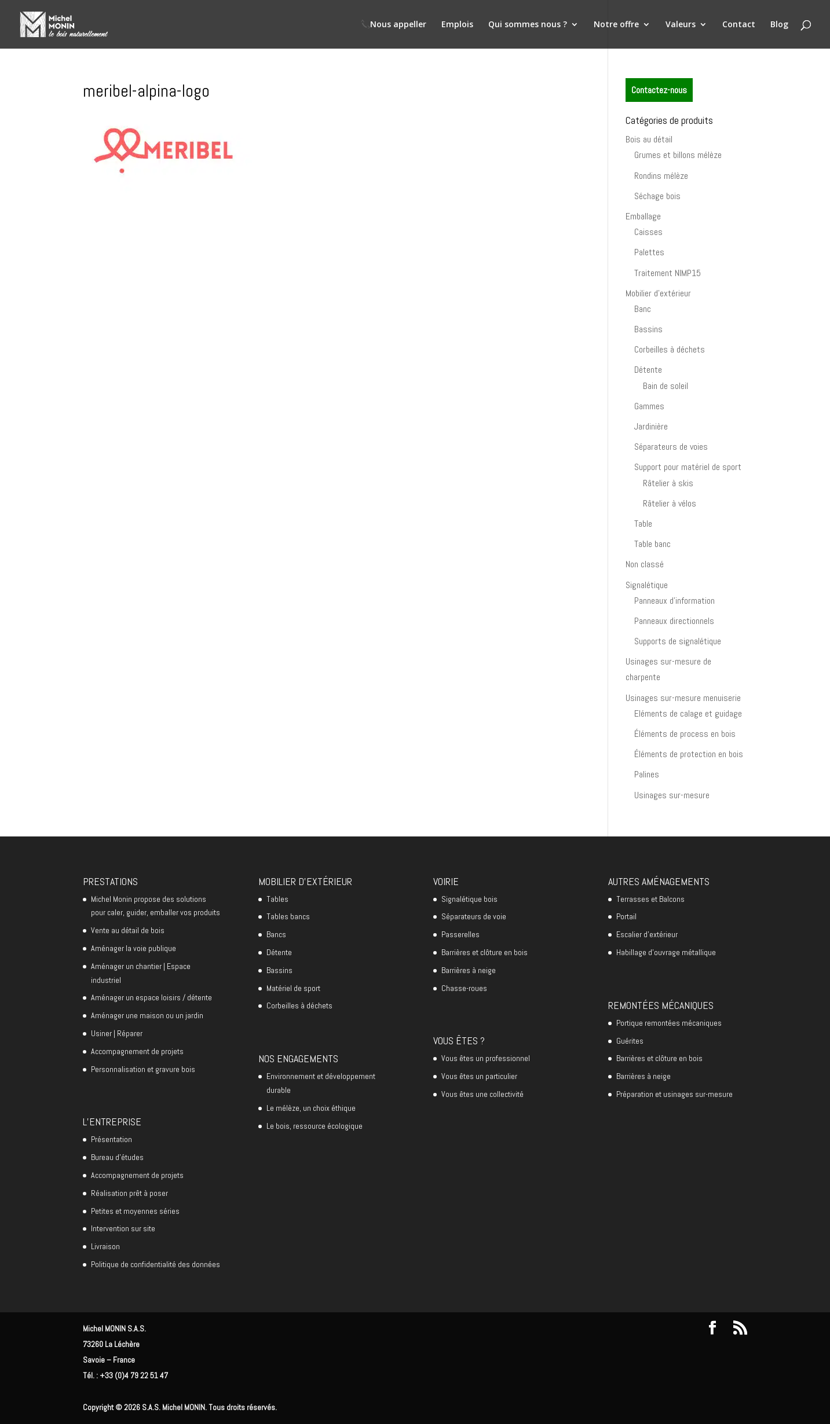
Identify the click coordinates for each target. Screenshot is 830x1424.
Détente (648, 370)
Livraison (105, 1246)
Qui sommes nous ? (527, 25)
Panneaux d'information (674, 600)
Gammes (649, 406)
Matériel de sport (293, 988)
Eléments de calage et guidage (688, 713)
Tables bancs (288, 916)
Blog (779, 25)
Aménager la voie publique (133, 948)
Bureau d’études (117, 1157)
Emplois (457, 25)
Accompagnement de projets (137, 1051)
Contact (738, 25)
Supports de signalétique (677, 641)
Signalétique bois (469, 899)
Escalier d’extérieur (647, 934)
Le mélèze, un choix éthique (311, 1108)
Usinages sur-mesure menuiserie (683, 698)
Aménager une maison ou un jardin (147, 1015)
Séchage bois (657, 196)
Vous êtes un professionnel (485, 1058)
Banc (642, 309)
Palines (646, 774)
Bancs (276, 934)
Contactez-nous (659, 90)
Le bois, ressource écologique (314, 1126)
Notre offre (616, 25)
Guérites (629, 1041)
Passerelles (460, 934)
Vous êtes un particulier (479, 1076)
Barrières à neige (468, 970)
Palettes (649, 252)
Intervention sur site (123, 1228)
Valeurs (681, 25)
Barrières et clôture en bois (484, 952)
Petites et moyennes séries (135, 1211)
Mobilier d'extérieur (658, 293)
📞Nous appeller (393, 25)
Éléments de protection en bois (688, 754)
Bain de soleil (665, 386)
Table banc (652, 544)
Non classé (645, 564)
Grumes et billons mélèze (678, 155)
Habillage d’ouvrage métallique (666, 952)
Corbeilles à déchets (669, 349)
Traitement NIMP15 (667, 273)
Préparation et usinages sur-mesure (674, 1094)
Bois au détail (649, 139)
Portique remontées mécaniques (669, 1023)
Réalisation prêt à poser (129, 1193)
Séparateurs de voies (671, 447)
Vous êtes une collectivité (482, 1094)
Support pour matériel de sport (687, 467)
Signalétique (647, 585)
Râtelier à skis (668, 483)
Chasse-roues (464, 988)
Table (643, 524)
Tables (277, 899)
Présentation (111, 1139)
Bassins (648, 329)
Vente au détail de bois (127, 930)
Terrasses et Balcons (650, 899)
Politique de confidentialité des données (155, 1264)
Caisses (648, 232)
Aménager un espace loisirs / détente (151, 997)
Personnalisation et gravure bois (143, 1069)
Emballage (643, 216)
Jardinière (651, 426)
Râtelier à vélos (669, 503)
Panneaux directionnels (674, 621)
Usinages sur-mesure (672, 795)
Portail (626, 916)
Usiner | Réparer (116, 1033)
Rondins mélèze (661, 176)
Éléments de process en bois (685, 734)
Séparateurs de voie (473, 916)
